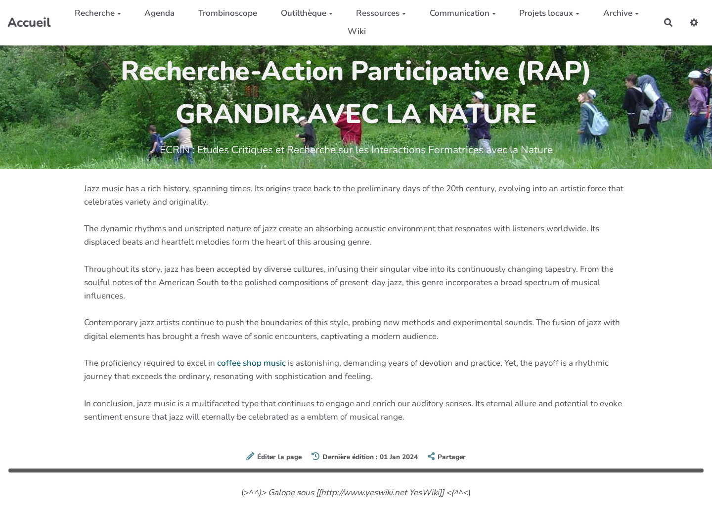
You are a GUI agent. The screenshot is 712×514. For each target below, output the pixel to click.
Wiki (357, 31)
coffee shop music (251, 363)
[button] (694, 22)
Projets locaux (549, 13)
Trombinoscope (227, 13)
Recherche (98, 13)
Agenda (159, 13)
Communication (463, 13)
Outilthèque (307, 13)
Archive (621, 13)
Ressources (381, 13)
